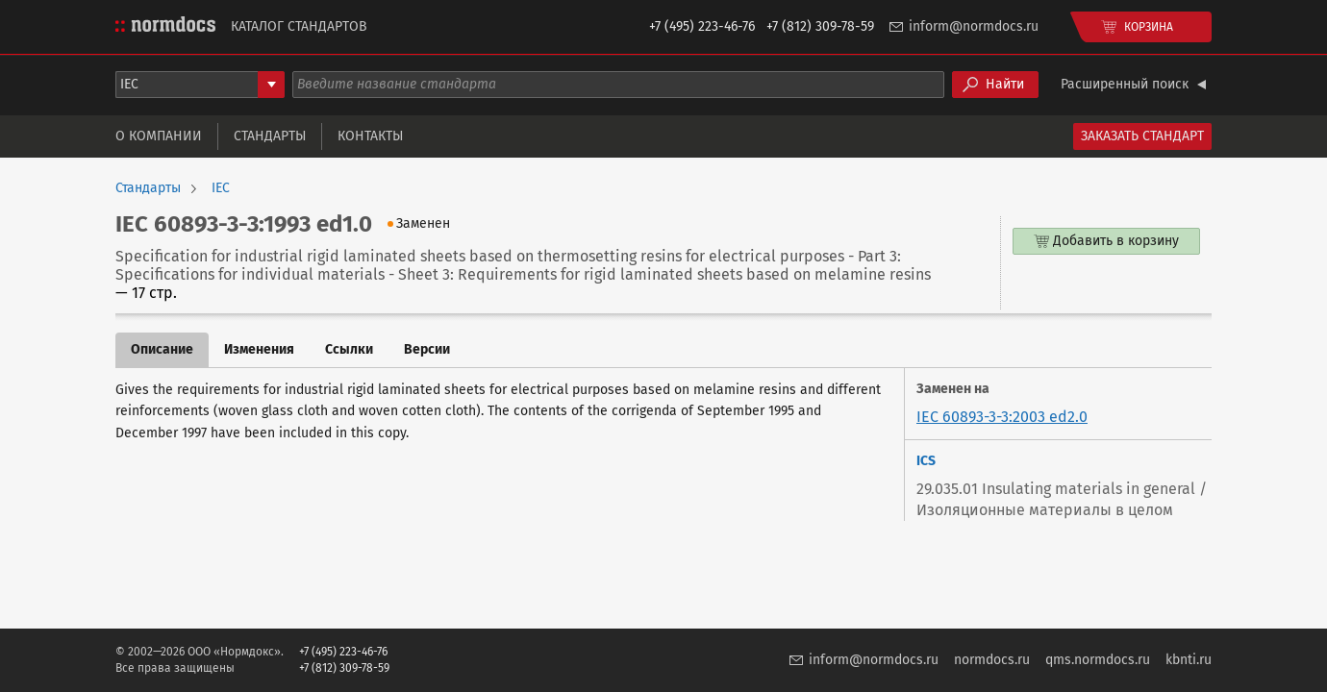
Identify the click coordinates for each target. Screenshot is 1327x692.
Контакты (370, 136)
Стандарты (270, 136)
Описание (162, 349)
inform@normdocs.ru (974, 26)
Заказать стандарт (1142, 136)
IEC (221, 188)
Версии (427, 349)
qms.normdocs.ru (1097, 660)
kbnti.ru (1188, 660)
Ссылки (349, 349)
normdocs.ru (992, 660)
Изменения (259, 349)
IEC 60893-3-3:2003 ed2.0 (1002, 417)
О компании (158, 136)
